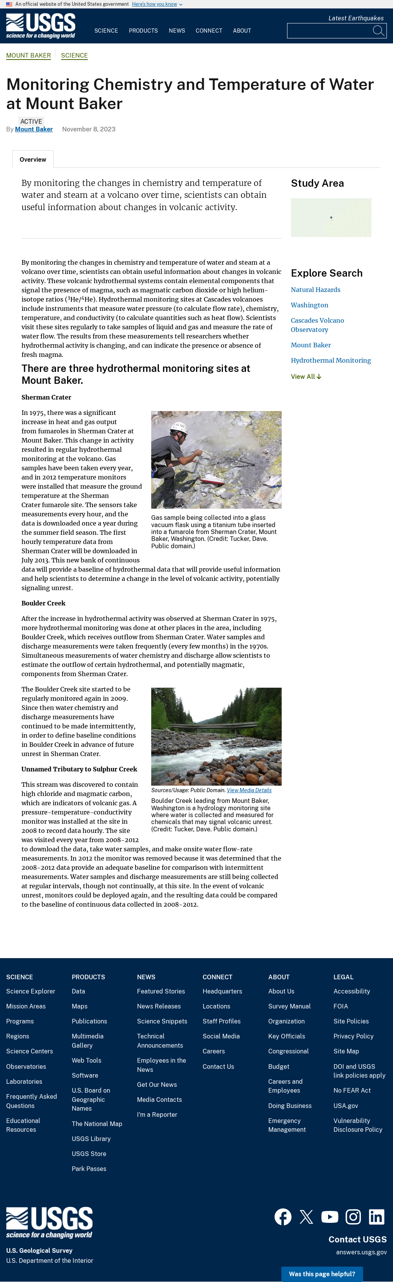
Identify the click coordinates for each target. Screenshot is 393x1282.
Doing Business (290, 1106)
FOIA (341, 1006)
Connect (209, 31)
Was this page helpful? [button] (322, 1274)
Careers (214, 1051)
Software (85, 1075)
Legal (343, 977)
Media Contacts (159, 1099)
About (242, 31)
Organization (286, 1021)
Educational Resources (23, 1125)
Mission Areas (26, 1006)
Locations (216, 1006)
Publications (89, 1021)
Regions (17, 1036)
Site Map (346, 1051)
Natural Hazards (315, 290)
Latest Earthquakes (356, 18)
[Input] (337, 30)
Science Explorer (30, 991)
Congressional (288, 1051)
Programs (20, 1021)
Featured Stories (161, 991)
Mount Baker (28, 55)
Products (143, 31)
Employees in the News (161, 1065)
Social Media (221, 1036)
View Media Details (249, 790)
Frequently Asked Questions (31, 1101)
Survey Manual (289, 1006)
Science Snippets (162, 1021)
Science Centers (29, 1051)
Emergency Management (287, 1125)
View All (306, 376)
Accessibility (352, 991)
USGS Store (89, 1154)
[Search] (379, 30)
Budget (278, 1066)
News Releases (159, 1006)
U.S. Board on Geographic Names (91, 1099)
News (177, 31)
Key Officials (286, 1036)
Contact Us (218, 1066)
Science (106, 31)
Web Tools (86, 1060)
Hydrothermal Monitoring (331, 360)
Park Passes (89, 1169)
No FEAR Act (352, 1090)
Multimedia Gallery (88, 1041)
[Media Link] (216, 460)
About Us (281, 991)
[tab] (33, 159)
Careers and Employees (285, 1086)
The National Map (97, 1124)
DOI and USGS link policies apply (360, 1071)
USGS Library (91, 1139)
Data (78, 991)
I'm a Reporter (157, 1114)
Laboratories (24, 1081)
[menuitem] (106, 26)
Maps (80, 1006)
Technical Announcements (160, 1041)
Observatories (26, 1066)
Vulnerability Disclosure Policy (358, 1125)
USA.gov (346, 1106)
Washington (310, 305)
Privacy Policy (354, 1036)
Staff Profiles (222, 1021)
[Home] (40, 37)
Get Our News (157, 1084)
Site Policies (351, 1021)
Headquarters (222, 991)
